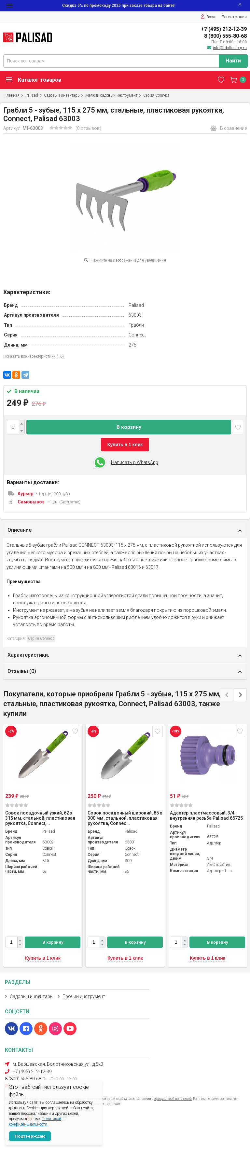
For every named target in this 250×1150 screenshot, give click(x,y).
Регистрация (234, 16)
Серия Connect (156, 95)
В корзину (129, 427)
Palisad (31, 95)
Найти (233, 61)
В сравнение (228, 128)
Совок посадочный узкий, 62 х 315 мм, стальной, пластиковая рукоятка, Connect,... (40, 818)
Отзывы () (21, 671)
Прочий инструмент (83, 996)
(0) (16, 805)
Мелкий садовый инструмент (111, 95)
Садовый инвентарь (61, 95)
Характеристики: (28, 655)
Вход (208, 16)
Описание (19, 530)
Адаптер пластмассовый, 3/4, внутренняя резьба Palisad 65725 (206, 815)
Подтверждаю (30, 1136)
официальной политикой (173, 1099)
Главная (12, 95)
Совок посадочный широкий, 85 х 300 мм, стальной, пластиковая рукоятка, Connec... (125, 818)
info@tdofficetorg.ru (230, 48)
